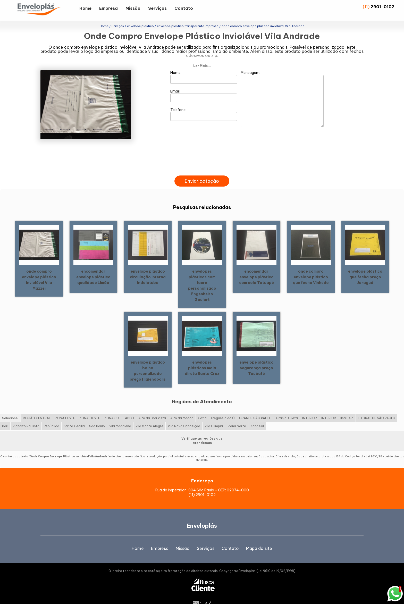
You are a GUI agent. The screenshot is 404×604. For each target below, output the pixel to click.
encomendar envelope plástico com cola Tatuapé (256, 268)
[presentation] (202, 161)
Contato (183, 8)
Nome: (203, 69)
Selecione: (10, 410)
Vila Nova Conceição (184, 418)
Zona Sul (257, 418)
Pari (5, 418)
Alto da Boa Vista (152, 410)
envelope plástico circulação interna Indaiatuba (148, 268)
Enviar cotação (202, 173)
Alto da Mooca (181, 410)
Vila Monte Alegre (149, 418)
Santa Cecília (74, 418)
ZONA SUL (112, 410)
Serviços (157, 8)
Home (85, 8)
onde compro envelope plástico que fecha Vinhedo (311, 268)
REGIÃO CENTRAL (37, 410)
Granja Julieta (287, 410)
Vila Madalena (120, 418)
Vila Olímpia (214, 418)
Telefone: (203, 106)
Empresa (108, 8)
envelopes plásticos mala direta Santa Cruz (202, 359)
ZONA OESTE (89, 410)
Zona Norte (237, 418)
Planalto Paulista (26, 418)
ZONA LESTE (65, 410)
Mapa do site (259, 540)
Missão (132, 8)
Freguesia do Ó (223, 410)
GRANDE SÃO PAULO (255, 410)
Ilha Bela (347, 410)
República (51, 418)
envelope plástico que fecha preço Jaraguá (365, 268)
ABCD (129, 410)
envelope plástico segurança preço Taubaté (256, 359)
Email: (203, 87)
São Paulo (97, 418)
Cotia (202, 410)
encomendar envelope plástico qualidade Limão (93, 268)
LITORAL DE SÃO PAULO (376, 410)
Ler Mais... (202, 58)
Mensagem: (282, 90)
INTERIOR (309, 410)
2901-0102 (382, 6)
